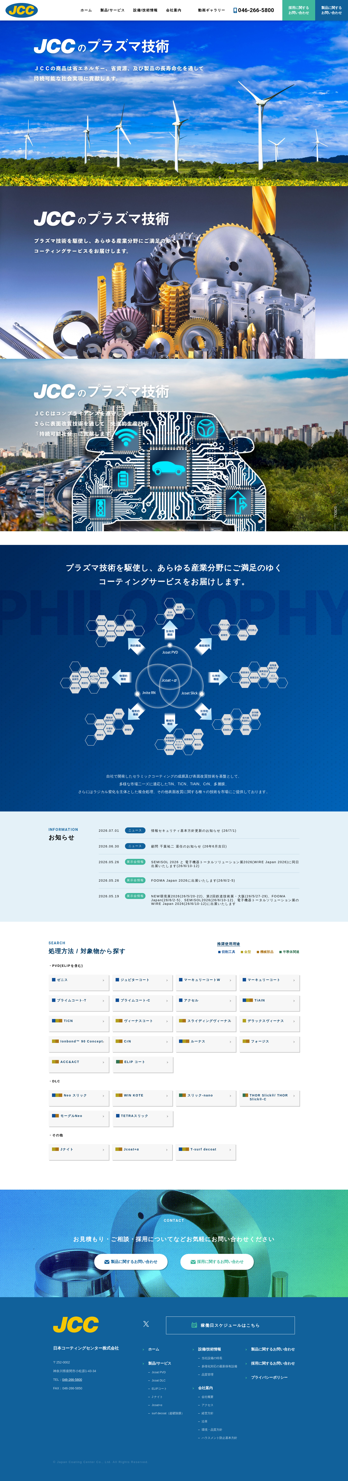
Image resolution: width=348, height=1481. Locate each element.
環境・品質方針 (212, 1429)
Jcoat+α (157, 1405)
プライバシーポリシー (269, 1377)
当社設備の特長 (212, 1358)
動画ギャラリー (211, 10)
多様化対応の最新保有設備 (219, 1366)
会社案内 (174, 10)
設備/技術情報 (145, 10)
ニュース (135, 830)
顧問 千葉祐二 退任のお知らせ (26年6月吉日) (189, 846)
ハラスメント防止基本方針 (219, 1438)
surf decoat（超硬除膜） (168, 1413)
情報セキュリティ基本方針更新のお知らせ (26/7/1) (193, 830)
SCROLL (335, 512)
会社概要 (207, 1397)
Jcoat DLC (159, 1380)
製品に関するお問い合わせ (331, 10)
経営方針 (207, 1413)
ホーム (86, 10)
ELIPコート (159, 1388)
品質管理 (207, 1374)
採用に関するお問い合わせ (298, 10)
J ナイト (157, 1397)
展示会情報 (135, 861)
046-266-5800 (256, 10)
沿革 (205, 1421)
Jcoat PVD (159, 1372)
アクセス (207, 1405)
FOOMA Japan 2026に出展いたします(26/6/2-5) (193, 880)
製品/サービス (112, 10)
